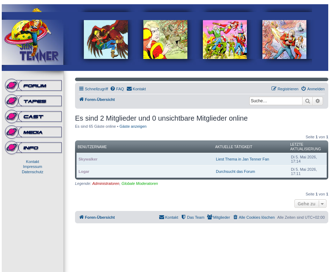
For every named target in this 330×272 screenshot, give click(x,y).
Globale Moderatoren (140, 183)
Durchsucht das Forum (235, 171)
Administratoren (105, 183)
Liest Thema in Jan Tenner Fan (242, 159)
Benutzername (92, 147)
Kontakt (32, 161)
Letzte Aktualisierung (305, 147)
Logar (84, 171)
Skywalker (88, 159)
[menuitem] (117, 89)
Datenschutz (32, 172)
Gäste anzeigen (133, 126)
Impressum (32, 166)
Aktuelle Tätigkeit (233, 147)
